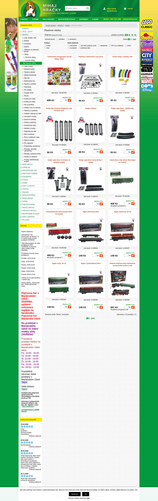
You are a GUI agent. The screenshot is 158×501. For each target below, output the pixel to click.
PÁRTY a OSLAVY (28, 186)
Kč (130, 8)
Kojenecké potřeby (28, 204)
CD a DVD (25, 220)
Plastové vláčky (30, 63)
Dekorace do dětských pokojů (31, 50)
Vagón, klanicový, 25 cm (122, 212)
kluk (48, 48)
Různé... (27, 96)
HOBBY (25, 183)
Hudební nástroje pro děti (32, 113)
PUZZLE (25, 180)
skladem (62, 39)
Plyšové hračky (29, 140)
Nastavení (74, 494)
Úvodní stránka (51, 25)
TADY (24, 389)
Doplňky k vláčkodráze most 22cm (91, 57)
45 (132, 35)
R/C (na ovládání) (117, 45)
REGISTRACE (112, 11)
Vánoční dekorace (28, 207)
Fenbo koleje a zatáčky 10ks (122, 57)
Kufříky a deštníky (30, 122)
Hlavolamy (27, 87)
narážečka (103, 45)
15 (126, 35)
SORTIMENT (83, 19)
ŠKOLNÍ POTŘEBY (28, 195)
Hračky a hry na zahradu (32, 108)
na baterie (73, 48)
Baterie (26, 47)
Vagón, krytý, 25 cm (59, 263)
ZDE (88, 498)
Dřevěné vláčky (30, 57)
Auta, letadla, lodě (30, 38)
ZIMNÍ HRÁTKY (27, 164)
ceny (60, 35)
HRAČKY (60, 25)
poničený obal (85, 48)
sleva (129, 45)
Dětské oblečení (27, 198)
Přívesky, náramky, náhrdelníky (30, 150)
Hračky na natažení (30, 157)
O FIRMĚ (35, 19)
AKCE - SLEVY (27, 32)
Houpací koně (28, 93)
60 (135, 35)
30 (129, 35)
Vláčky (67, 25)
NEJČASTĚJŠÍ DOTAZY (66, 19)
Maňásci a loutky (29, 128)
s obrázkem (72, 39)
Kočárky (25, 201)
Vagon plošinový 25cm (91, 212)
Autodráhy (27, 44)
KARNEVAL (26, 167)
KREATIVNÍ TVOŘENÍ (29, 173)
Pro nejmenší (28, 143)
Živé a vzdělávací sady (31, 137)
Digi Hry (27, 78)
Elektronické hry (29, 81)
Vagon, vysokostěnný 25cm (91, 263)
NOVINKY (25, 28)
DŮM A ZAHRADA (28, 217)
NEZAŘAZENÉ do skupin (30, 214)
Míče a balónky (29, 134)
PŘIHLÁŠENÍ (111, 9)
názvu (55, 35)
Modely (26, 41)
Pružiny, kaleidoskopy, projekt (31, 160)
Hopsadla (25, 192)
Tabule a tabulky (29, 72)
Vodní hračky (28, 66)
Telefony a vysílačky (31, 110)
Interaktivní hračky (30, 116)
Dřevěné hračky (29, 69)
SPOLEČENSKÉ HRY (29, 170)
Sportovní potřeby (30, 119)
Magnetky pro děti (30, 131)
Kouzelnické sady (30, 125)
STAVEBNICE (27, 177)
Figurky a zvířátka (30, 84)
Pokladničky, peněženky (32, 146)
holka (48, 45)
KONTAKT (24, 19)
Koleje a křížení (90, 108)
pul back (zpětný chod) (88, 45)
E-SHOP (95, 19)
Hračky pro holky (29, 99)
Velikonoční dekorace (29, 210)
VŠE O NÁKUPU (28, 406)
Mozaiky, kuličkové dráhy (32, 154)
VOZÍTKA (25, 189)
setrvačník (73, 45)
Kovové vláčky (30, 60)
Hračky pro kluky (29, 102)
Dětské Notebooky (30, 75)
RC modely (28, 90)
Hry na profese (29, 105)
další (134, 39)
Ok (86, 494)
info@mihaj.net (130, 19)
